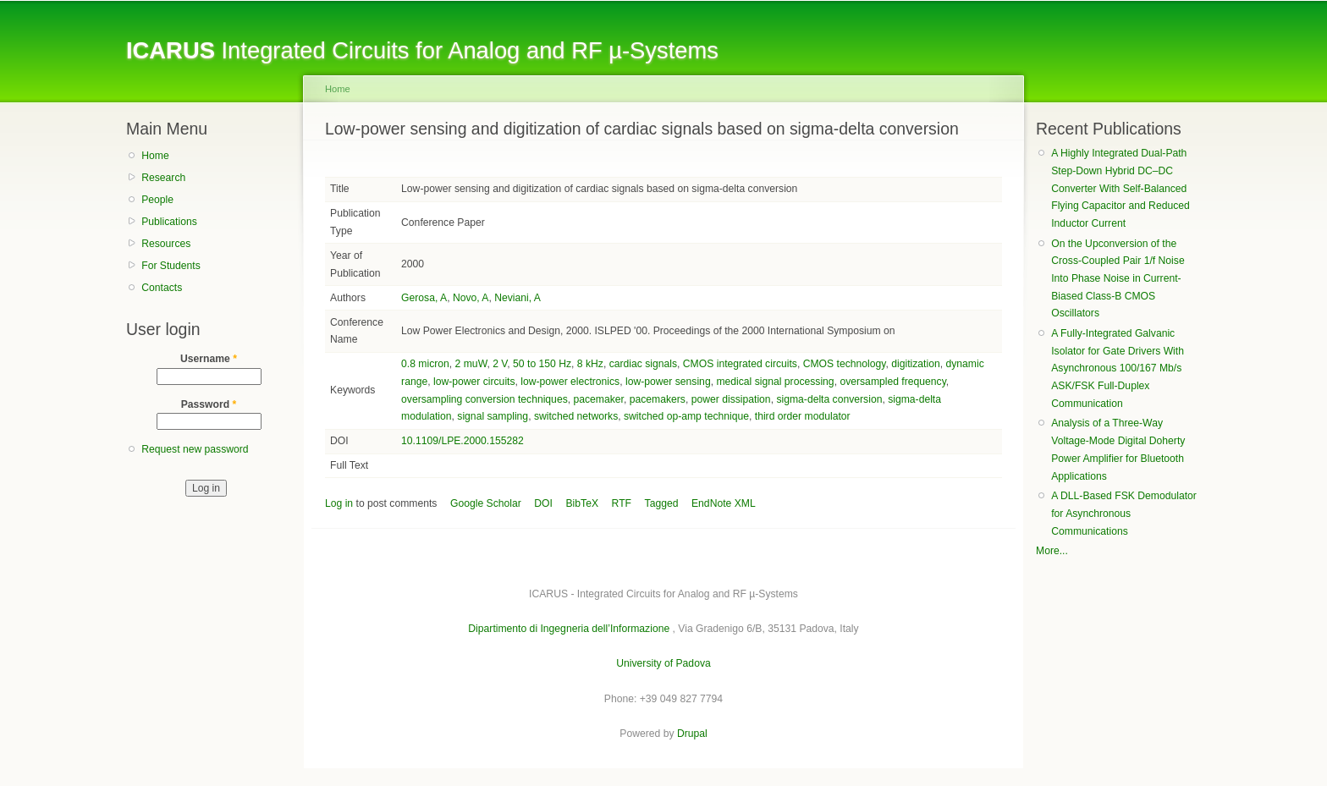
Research (163, 178)
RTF (621, 503)
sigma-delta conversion (829, 399)
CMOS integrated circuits (740, 364)
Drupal (692, 733)
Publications (169, 222)
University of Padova (663, 663)
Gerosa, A (424, 298)
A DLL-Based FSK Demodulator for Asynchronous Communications (1124, 513)
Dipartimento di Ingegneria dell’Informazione (568, 629)
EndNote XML (723, 503)
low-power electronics (569, 382)
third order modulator (803, 416)
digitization (915, 364)
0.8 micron (425, 364)
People (157, 200)
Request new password (194, 449)
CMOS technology (844, 364)
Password (209, 404)
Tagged (662, 503)
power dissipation (731, 399)
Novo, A (471, 298)
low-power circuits (474, 382)
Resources (165, 244)
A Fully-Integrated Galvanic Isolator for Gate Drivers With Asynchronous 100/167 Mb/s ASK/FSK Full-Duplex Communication (1117, 368)
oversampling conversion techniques (484, 399)
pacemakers (658, 399)
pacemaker (598, 399)
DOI (543, 503)
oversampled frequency (892, 382)
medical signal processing (775, 382)
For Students (171, 266)
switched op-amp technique (686, 416)
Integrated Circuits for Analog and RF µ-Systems (422, 50)
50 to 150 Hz (542, 364)
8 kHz (590, 364)
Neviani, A (517, 298)
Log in (339, 503)
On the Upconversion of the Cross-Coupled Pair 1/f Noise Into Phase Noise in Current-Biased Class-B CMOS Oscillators (1117, 279)
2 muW (471, 364)
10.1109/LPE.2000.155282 (462, 441)
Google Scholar (485, 503)
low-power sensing (668, 382)
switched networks (576, 416)
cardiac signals (643, 364)
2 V (500, 364)
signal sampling (492, 416)
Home (154, 156)
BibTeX (582, 503)
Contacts (161, 288)
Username (208, 359)
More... (1052, 551)
